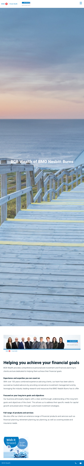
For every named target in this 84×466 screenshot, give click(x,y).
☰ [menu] (80, 3)
